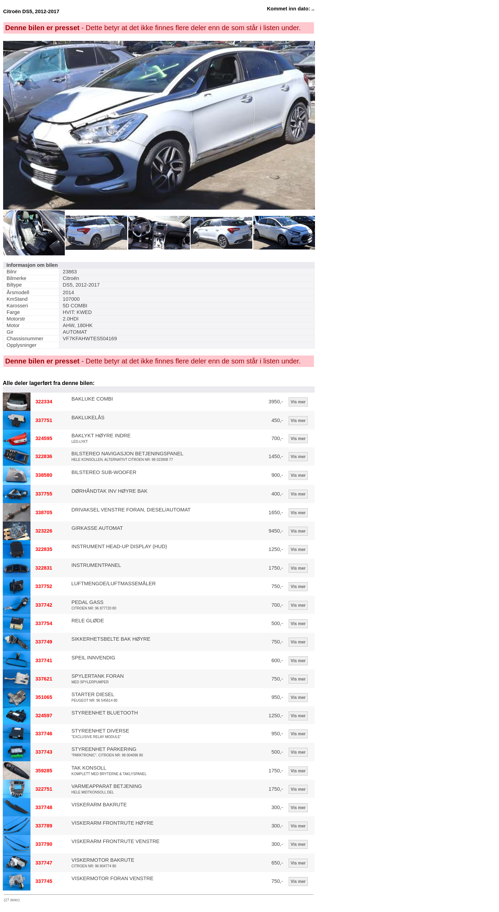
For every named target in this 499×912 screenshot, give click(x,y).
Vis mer (298, 402)
